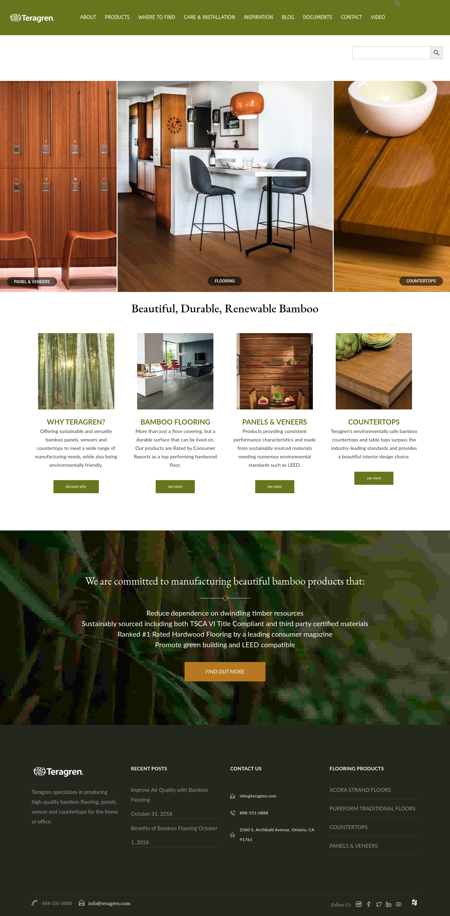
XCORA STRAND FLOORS (360, 790)
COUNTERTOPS (349, 827)
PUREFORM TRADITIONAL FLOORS (373, 808)
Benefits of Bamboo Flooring (164, 828)
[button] (397, 17)
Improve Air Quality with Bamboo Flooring (169, 795)
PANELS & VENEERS (354, 845)
